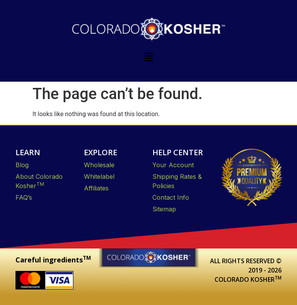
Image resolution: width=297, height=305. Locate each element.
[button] (148, 57)
